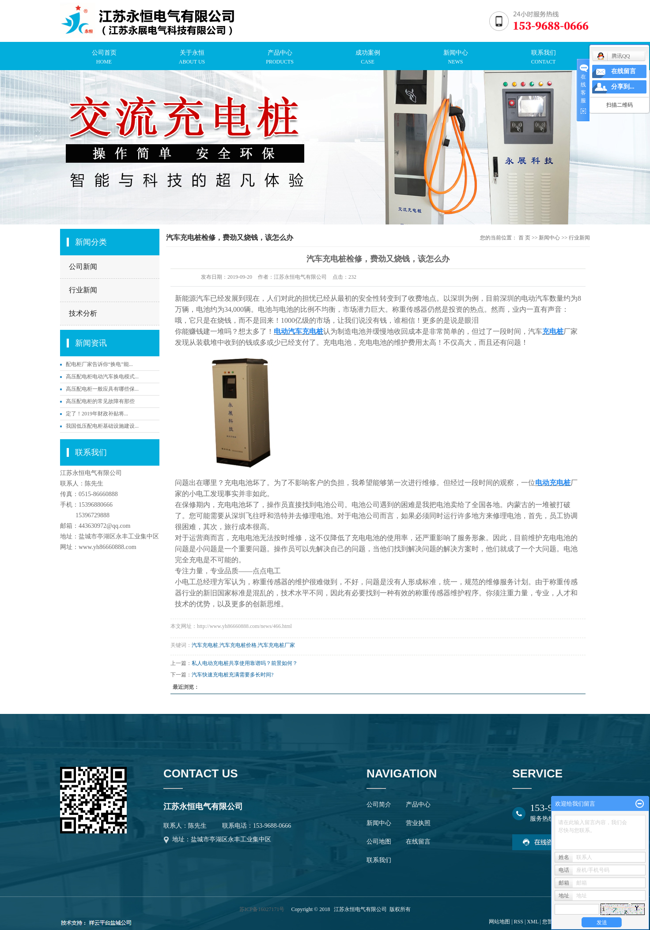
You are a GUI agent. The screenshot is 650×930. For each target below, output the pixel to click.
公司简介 (379, 804)
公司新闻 (83, 266)
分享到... (623, 86)
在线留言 (418, 841)
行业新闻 (83, 290)
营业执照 (418, 823)
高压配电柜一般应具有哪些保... (102, 389)
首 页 (524, 238)
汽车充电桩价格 (238, 645)
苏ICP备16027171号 (262, 909)
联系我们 (379, 860)
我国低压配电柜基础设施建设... (102, 426)
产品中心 (418, 804)
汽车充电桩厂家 (276, 645)
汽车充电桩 (205, 645)
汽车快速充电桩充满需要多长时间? (232, 675)
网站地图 (499, 922)
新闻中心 (549, 238)
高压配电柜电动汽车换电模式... (102, 376)
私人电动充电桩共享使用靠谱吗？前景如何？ (245, 663)
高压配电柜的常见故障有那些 (100, 401)
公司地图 (379, 841)
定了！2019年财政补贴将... (97, 414)
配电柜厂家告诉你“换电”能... (99, 364)
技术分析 (83, 313)
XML (532, 922)
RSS (518, 922)
